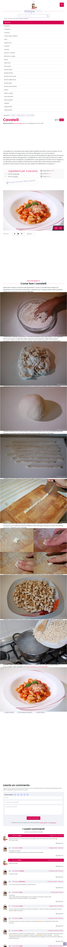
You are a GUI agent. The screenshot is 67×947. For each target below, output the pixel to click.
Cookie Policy (52, 822)
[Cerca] (31, 16)
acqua (16, 176)
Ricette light (8, 83)
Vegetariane (8, 106)
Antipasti (7, 26)
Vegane (6, 103)
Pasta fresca (21, 115)
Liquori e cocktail (9, 53)
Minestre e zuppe (9, 56)
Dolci (5, 39)
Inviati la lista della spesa (20, 181)
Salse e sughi (8, 93)
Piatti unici (7, 63)
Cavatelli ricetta (40, 712)
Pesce (6, 59)
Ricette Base (8, 69)
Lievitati (6, 49)
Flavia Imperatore (17, 123)
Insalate (6, 46)
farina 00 (16, 174)
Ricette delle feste (10, 79)
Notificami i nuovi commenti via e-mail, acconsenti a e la (34, 822)
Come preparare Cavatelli (25, 712)
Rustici (6, 90)
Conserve (7, 29)
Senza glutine (8, 100)
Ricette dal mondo (10, 76)
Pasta (21, 18)
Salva (29, 234)
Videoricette (8, 110)
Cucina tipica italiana (11, 36)
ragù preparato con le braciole (36, 667)
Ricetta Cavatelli (9, 712)
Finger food (7, 43)
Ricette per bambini (10, 86)
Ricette (10, 18)
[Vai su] (65, 944)
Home (5, 18)
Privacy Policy (43, 822)
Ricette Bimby (8, 73)
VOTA (61, 119)
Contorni (7, 32)
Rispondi (59, 843)
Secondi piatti (8, 96)
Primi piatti (15, 18)
